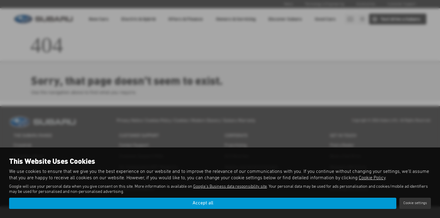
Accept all (203, 203)
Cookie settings (415, 203)
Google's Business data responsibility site (230, 186)
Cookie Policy (372, 177)
